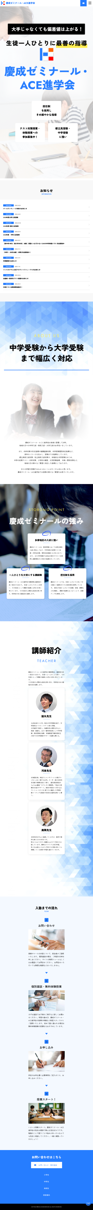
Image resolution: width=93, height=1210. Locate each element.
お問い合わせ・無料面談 (47, 1165)
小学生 (46, 1174)
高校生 (46, 1188)
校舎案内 (46, 1195)
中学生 (46, 1181)
